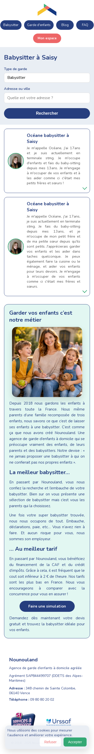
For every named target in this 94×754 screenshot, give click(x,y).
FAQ (85, 25)
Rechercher (47, 113)
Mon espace (47, 38)
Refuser (50, 742)
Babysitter (11, 25)
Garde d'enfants (39, 25)
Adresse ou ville (17, 88)
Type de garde (15, 68)
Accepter (75, 742)
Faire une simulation (47, 606)
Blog (65, 25)
